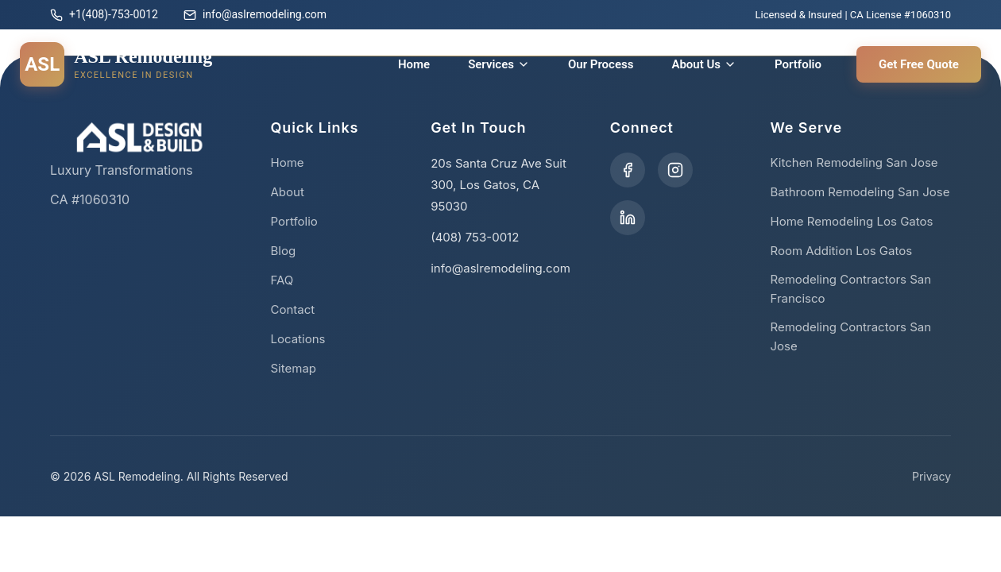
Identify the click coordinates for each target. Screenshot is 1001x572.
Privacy (931, 476)
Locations (298, 338)
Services (499, 64)
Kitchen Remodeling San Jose (853, 162)
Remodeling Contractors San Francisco (850, 289)
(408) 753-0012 (475, 237)
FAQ (282, 280)
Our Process (600, 64)
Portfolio (798, 64)
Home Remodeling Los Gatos (851, 221)
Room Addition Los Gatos (841, 250)
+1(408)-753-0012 (104, 14)
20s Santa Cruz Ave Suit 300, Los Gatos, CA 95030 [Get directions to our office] (498, 185)
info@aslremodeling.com (255, 14)
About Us (703, 64)
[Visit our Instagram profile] (675, 170)
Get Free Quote (919, 64)
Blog (283, 250)
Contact (293, 309)
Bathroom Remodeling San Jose (859, 191)
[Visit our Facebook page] (627, 170)
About (287, 191)
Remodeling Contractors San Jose (850, 336)
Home (414, 64)
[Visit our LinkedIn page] (627, 217)
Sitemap (294, 368)
